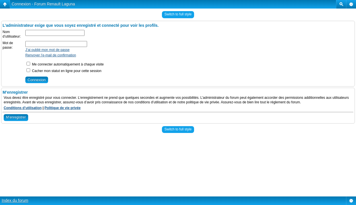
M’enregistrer (16, 117)
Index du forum (15, 200)
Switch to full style (178, 14)
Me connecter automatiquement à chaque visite (65, 64)
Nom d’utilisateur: (12, 34)
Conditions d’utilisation (23, 108)
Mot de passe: (8, 45)
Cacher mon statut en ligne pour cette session (63, 71)
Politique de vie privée (62, 108)
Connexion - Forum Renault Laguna (43, 4)
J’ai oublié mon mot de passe (47, 50)
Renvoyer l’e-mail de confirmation (50, 55)
